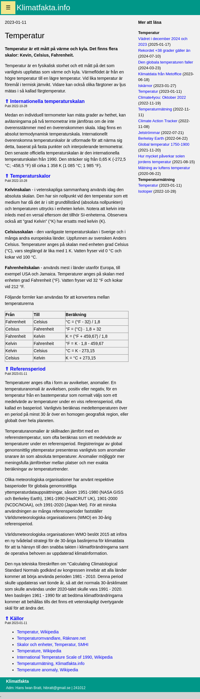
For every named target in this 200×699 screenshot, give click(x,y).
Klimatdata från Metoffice (160, 74)
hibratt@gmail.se (56, 688)
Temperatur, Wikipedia (38, 631)
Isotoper (145, 191)
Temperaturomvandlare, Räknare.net (51, 638)
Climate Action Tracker (157, 121)
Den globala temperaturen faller (165, 62)
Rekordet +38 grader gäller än (164, 50)
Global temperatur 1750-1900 (163, 144)
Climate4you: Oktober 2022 (162, 97)
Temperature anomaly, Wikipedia (47, 669)
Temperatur (148, 91)
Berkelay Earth (151, 138)
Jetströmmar (149, 132)
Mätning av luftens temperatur (164, 168)
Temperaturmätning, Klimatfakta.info (50, 663)
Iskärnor (145, 85)
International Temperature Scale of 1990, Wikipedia (65, 657)
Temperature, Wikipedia (39, 650)
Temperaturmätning (155, 109)
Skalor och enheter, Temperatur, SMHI (52, 644)
